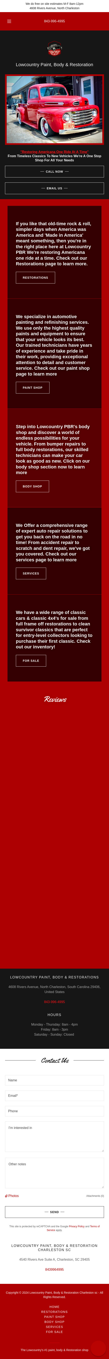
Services (27, 573)
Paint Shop (29, 388)
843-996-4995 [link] (54, 21)
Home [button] (54, 1306)
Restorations (32, 277)
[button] (9, 21)
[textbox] (54, 1080)
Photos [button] (13, 1196)
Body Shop (29, 486)
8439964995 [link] (54, 1269)
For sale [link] (54, 1332)
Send (32, 1212)
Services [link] (54, 1327)
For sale (27, 661)
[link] (54, 48)
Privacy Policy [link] (77, 1226)
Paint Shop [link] (54, 1317)
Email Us (33, 188)
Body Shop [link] (54, 1322)
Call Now (34, 171)
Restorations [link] (54, 1311)
